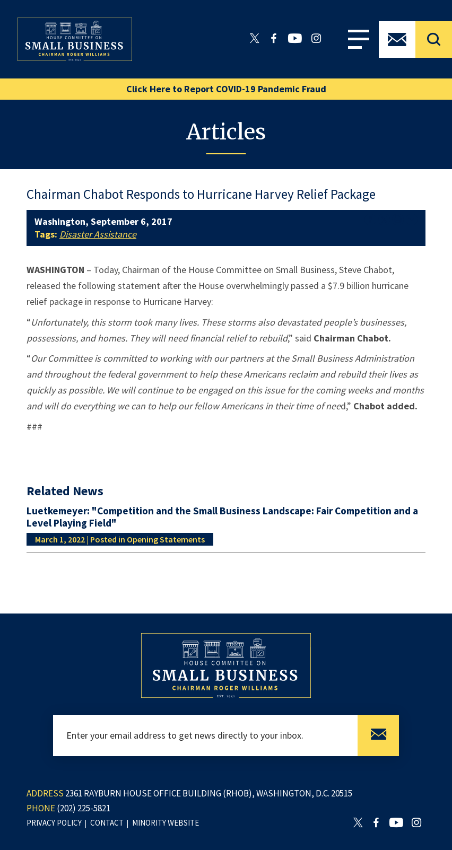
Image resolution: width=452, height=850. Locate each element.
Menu (358, 39)
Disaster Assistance (97, 234)
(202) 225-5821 (83, 808)
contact (107, 823)
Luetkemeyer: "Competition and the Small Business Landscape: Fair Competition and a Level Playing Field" (222, 517)
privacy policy (54, 823)
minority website (165, 823)
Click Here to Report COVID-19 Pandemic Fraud (226, 89)
